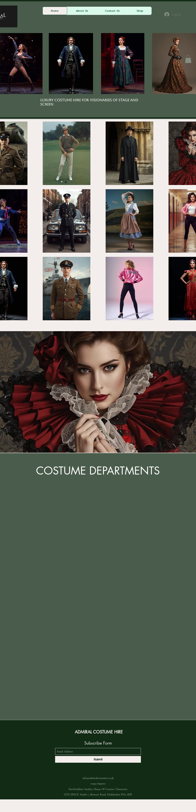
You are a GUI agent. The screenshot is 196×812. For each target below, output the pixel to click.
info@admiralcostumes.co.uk (98, 778)
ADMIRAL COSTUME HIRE (99, 732)
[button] (188, 59)
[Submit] (98, 759)
